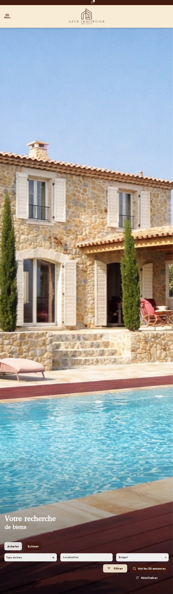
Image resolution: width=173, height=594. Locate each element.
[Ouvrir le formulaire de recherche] (115, 571)
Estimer (33, 549)
